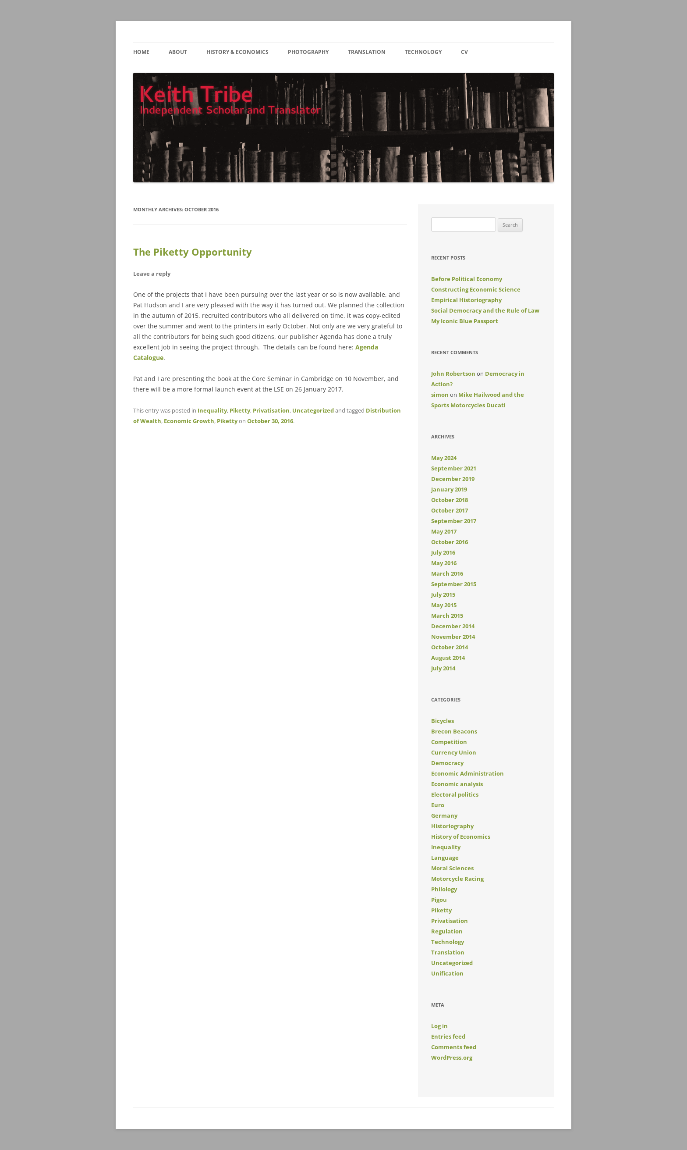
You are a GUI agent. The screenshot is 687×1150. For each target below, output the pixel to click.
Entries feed (448, 1036)
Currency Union (453, 752)
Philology (444, 889)
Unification (447, 973)
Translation (367, 52)
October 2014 (449, 647)
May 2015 (444, 605)
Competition (449, 742)
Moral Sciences (452, 868)
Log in (439, 1026)
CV (464, 52)
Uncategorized (313, 410)
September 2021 (453, 468)
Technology (423, 52)
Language (445, 858)
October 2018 (449, 500)
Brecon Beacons (454, 731)
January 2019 (449, 489)
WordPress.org (451, 1057)
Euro (437, 805)
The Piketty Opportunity (192, 251)
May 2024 (444, 458)
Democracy (447, 763)
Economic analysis (457, 784)
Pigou (439, 900)
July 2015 (443, 594)
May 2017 (444, 531)
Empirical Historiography (466, 300)
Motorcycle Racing (457, 879)
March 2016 (447, 573)
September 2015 (453, 584)
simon (440, 395)
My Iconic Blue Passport (464, 321)
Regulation (447, 931)
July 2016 (443, 552)
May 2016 (444, 563)
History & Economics (237, 52)
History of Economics (460, 836)
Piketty (240, 410)
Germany (444, 815)
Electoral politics (454, 794)
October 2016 (449, 542)
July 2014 (443, 668)
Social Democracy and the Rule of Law (485, 310)
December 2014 (453, 626)
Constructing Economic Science (476, 289)
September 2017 (453, 521)
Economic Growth (189, 421)
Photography (308, 52)
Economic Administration (467, 773)
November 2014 (453, 637)
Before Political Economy (466, 279)
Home (141, 52)
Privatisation (271, 410)
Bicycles (442, 721)
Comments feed (453, 1047)
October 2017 (449, 510)
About (178, 52)
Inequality (212, 410)
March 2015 (447, 616)
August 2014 (448, 658)
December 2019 (453, 479)
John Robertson (453, 373)
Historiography (452, 826)
